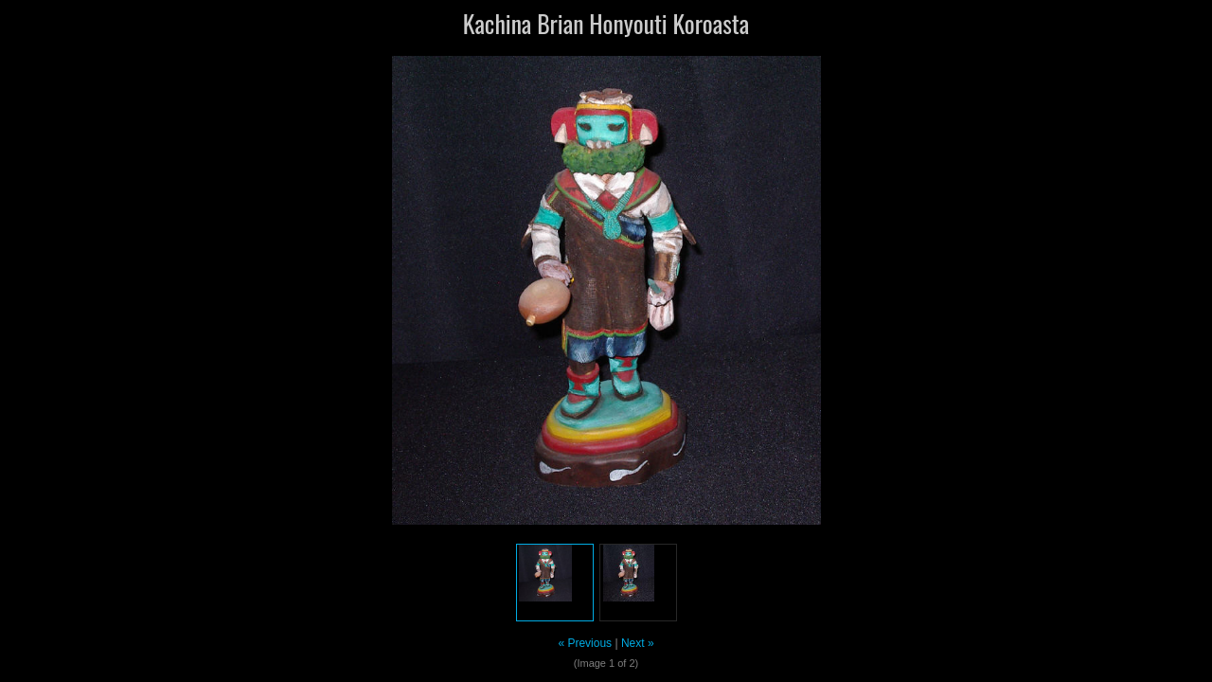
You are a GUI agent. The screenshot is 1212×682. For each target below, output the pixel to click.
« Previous (585, 643)
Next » (637, 643)
